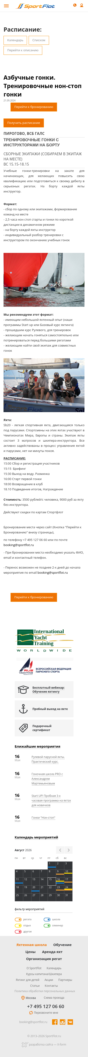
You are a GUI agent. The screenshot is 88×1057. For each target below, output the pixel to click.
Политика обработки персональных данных (45, 991)
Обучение (62, 944)
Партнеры (65, 980)
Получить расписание (23, 123)
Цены (30, 951)
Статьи (35, 986)
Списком (38, 40)
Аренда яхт (52, 951)
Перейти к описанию (22, 50)
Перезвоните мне (46, 1013)
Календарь (15, 40)
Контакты (51, 986)
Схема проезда (54, 998)
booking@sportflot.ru (19, 545)
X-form (61, 1044)
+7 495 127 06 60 (45, 1006)
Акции (49, 980)
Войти (82, 6)
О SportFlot (34, 968)
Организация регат (44, 958)
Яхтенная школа (31, 944)
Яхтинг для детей (27, 980)
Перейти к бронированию (33, 107)
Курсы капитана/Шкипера (44, 974)
